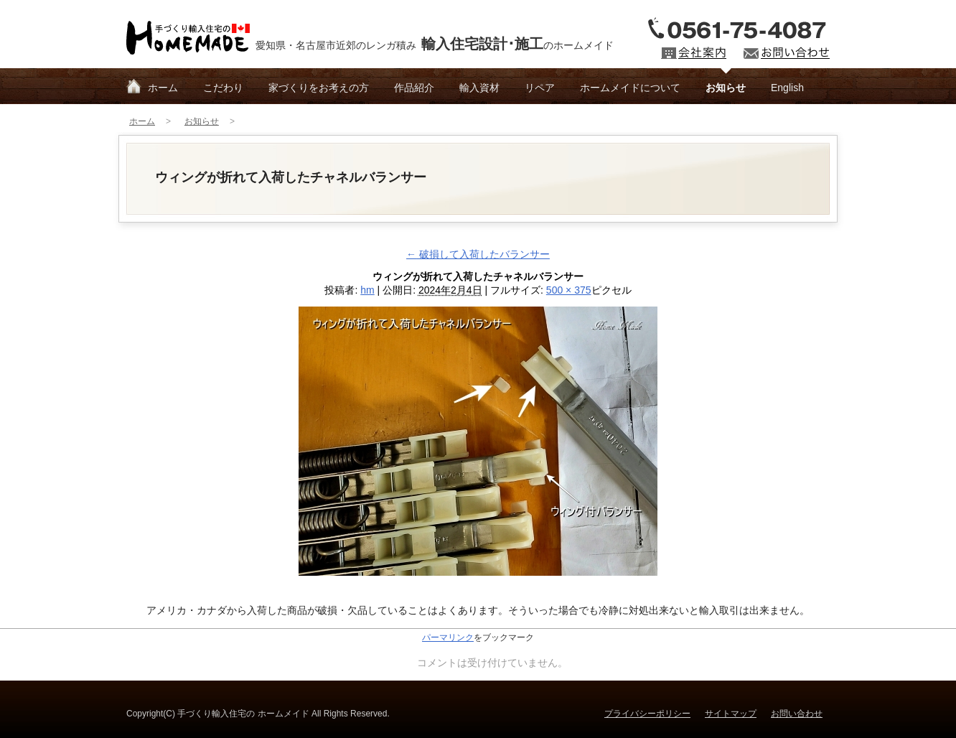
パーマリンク (448, 637)
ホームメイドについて (630, 87)
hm (367, 290)
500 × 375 (568, 290)
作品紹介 (414, 87)
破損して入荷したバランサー (478, 254)
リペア (540, 87)
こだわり (223, 87)
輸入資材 (479, 87)
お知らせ (726, 87)
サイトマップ (730, 714)
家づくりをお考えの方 (318, 87)
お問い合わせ (797, 714)
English (787, 87)
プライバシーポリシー (647, 714)
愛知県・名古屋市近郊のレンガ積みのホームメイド (435, 44)
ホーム (163, 87)
